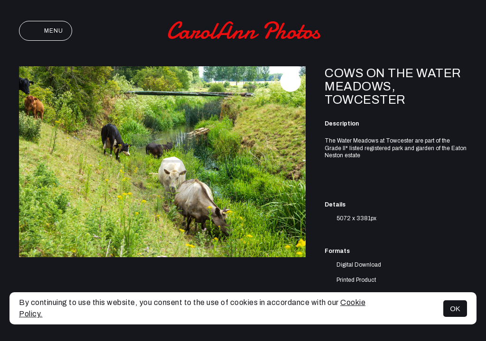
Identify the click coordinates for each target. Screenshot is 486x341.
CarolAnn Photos (243, 30)
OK (455, 309)
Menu (45, 30)
